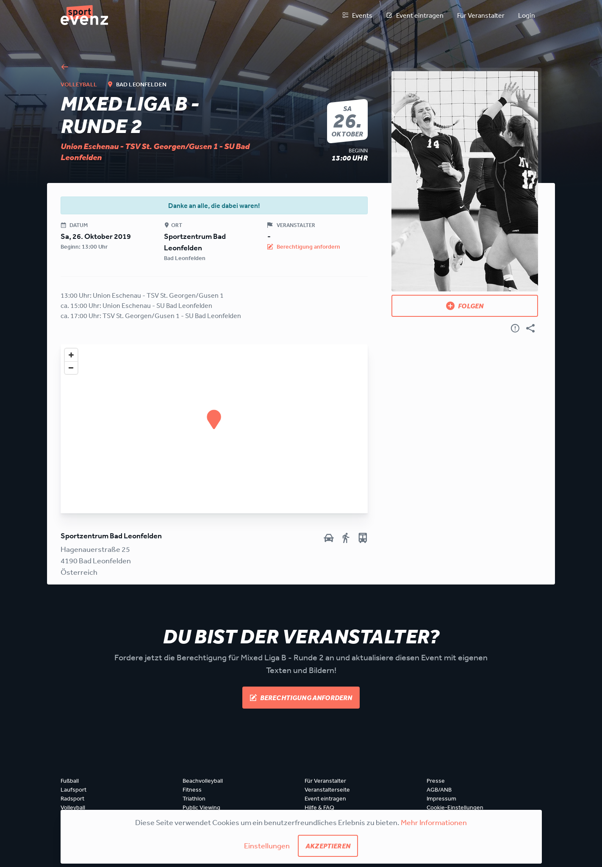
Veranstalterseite (327, 789)
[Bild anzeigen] (464, 181)
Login (526, 15)
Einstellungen (267, 845)
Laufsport (73, 789)
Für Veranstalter (481, 15)
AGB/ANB (439, 789)
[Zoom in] (71, 355)
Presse (436, 780)
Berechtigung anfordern (301, 697)
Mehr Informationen (434, 822)
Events (357, 15)
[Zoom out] (71, 367)
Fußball (70, 780)
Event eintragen (415, 15)
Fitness (192, 789)
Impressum (441, 798)
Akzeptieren (327, 846)
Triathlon (194, 798)
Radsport (72, 798)
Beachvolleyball (203, 780)
